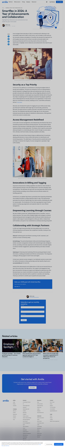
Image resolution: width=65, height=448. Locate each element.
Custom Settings (49, 444)
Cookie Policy (7, 445)
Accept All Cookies (58, 444)
